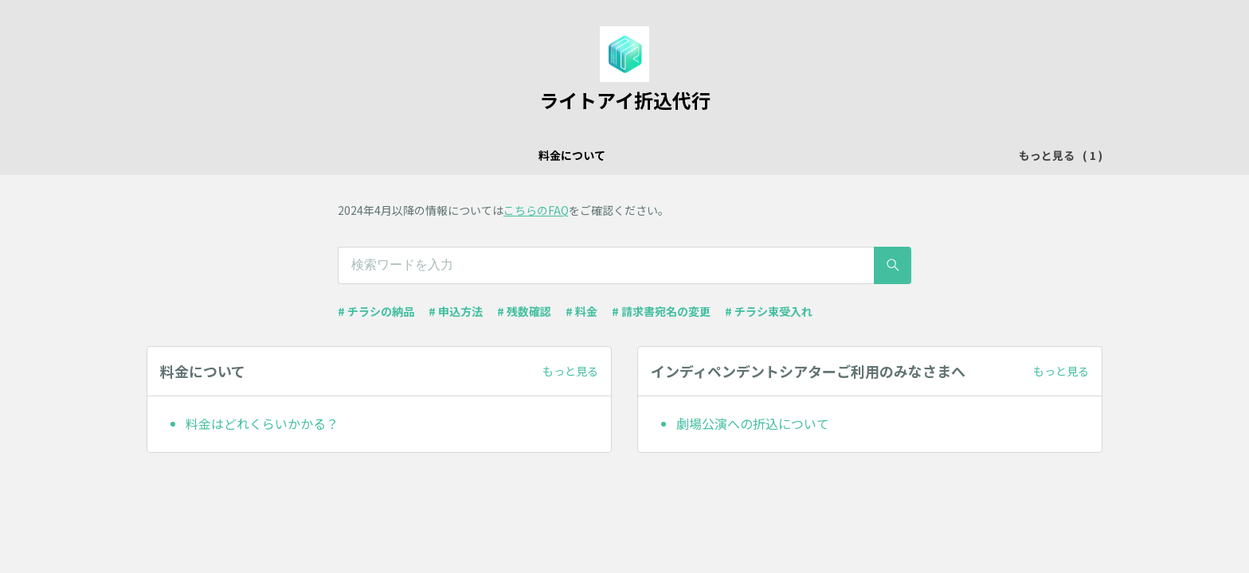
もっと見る (570, 371)
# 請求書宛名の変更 (661, 311)
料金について (480, 155)
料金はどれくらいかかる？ (262, 423)
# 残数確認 (524, 311)
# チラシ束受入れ (768, 311)
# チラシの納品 (376, 311)
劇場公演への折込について (752, 423)
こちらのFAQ (536, 210)
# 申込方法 (456, 311)
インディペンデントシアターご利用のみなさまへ (658, 155)
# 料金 (581, 311)
